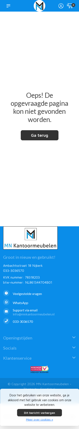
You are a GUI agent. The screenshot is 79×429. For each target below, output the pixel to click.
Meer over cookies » (39, 419)
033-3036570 (13, 270)
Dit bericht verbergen (39, 412)
